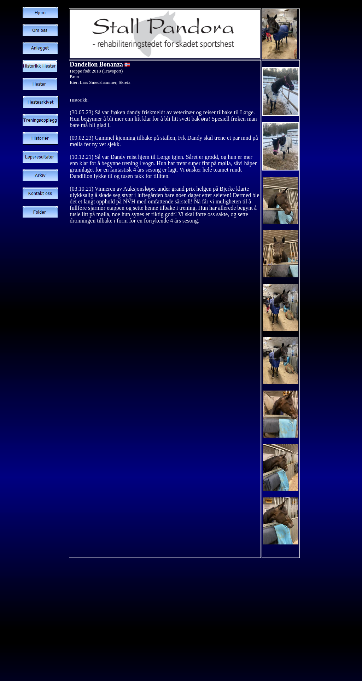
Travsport (112, 71)
